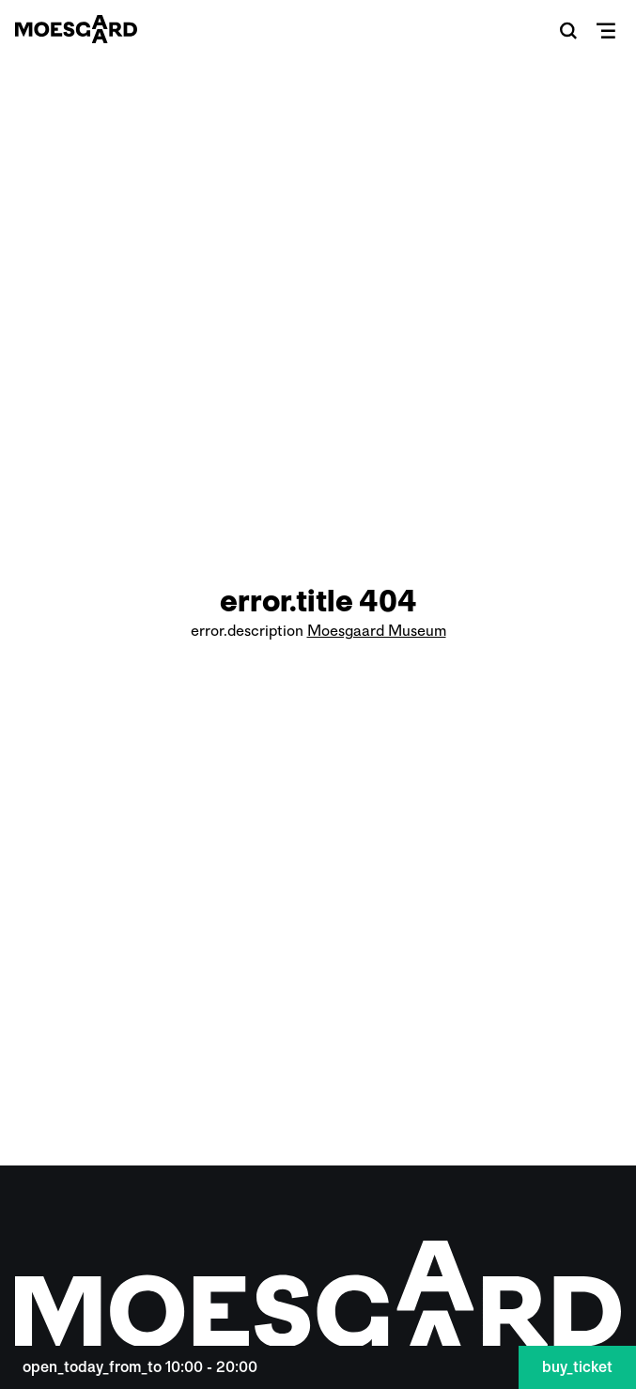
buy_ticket (577, 1367)
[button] (568, 30)
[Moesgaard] (76, 29)
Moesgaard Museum (376, 631)
